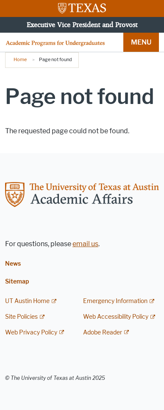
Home (20, 59)
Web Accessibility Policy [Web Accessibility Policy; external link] (115, 316)
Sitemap (17, 281)
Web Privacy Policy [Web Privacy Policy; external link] (31, 332)
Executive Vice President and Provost (82, 24)
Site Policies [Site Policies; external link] (21, 316)
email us (85, 244)
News (13, 263)
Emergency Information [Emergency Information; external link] (115, 301)
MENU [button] (141, 42)
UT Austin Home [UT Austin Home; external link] (27, 301)
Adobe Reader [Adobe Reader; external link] (102, 332)
